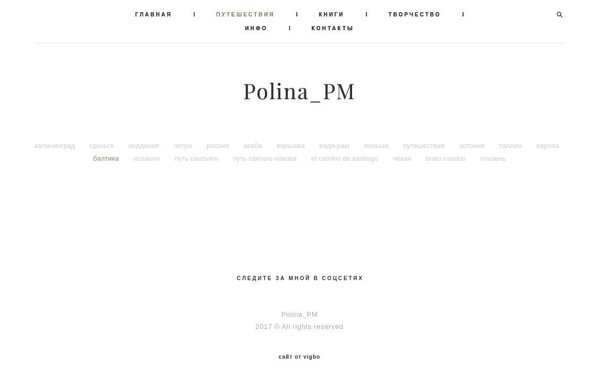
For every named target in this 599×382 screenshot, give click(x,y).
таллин (511, 146)
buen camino (446, 158)
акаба (253, 146)
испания (147, 158)
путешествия (425, 146)
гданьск (103, 146)
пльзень (493, 158)
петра (184, 146)
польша (377, 146)
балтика (107, 158)
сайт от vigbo (299, 357)
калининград (56, 146)
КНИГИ (331, 15)
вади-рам (335, 146)
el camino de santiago (345, 158)
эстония (472, 146)
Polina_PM (299, 91)
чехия (403, 158)
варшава (291, 146)
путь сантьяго (197, 158)
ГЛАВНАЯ (154, 15)
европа (547, 146)
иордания (145, 146)
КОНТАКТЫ (333, 28)
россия (218, 146)
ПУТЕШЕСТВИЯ (245, 15)
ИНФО (256, 28)
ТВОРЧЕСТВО (415, 15)
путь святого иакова (265, 158)
